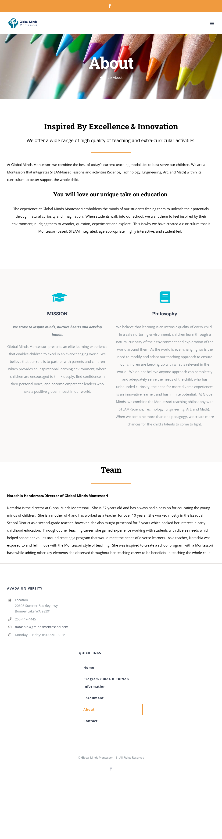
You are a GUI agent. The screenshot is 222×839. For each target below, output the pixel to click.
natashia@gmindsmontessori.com (41, 627)
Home (104, 77)
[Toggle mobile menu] (212, 23)
